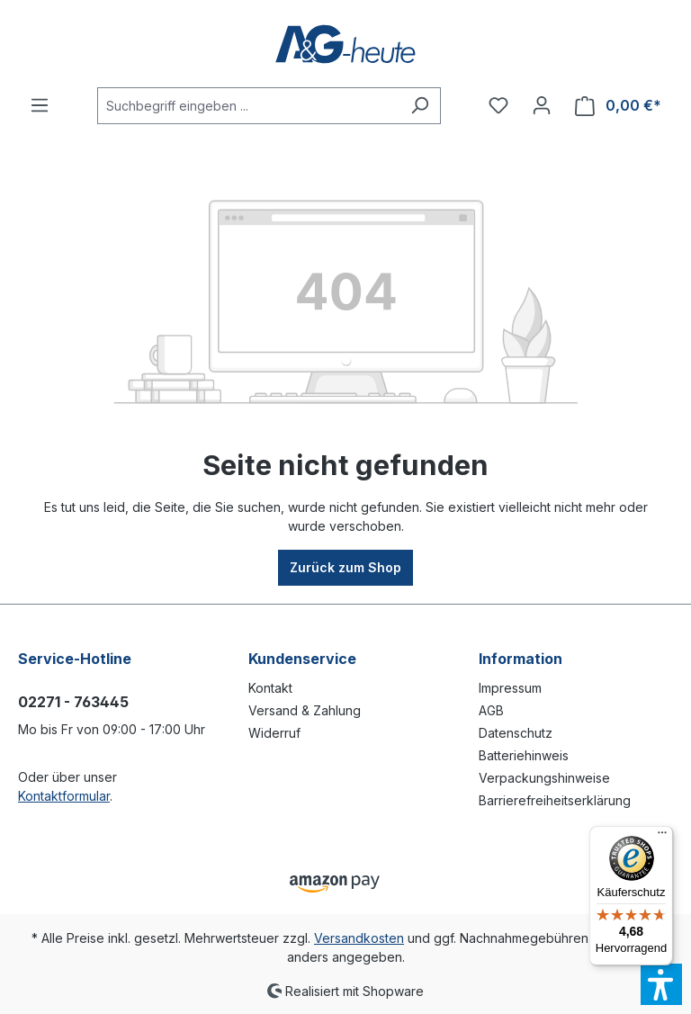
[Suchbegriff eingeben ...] (248, 105)
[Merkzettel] (498, 105)
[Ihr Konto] (541, 105)
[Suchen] (420, 105)
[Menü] (39, 105)
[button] (661, 984)
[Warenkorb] (618, 105)
